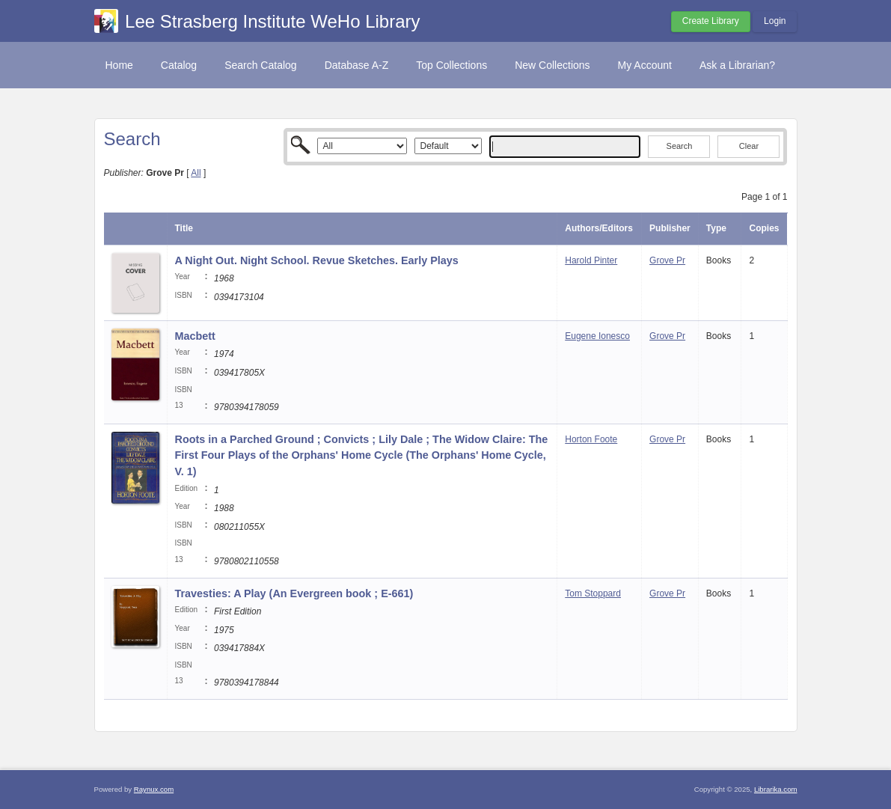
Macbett (195, 336)
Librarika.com (775, 789)
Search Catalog (260, 65)
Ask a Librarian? (737, 65)
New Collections (552, 65)
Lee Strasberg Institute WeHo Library (272, 21)
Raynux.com (154, 789)
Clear (749, 145)
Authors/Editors (599, 228)
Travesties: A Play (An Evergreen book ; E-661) (294, 593)
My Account (645, 65)
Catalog (179, 65)
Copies (764, 228)
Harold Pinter (591, 260)
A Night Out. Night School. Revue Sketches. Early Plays (317, 260)
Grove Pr (667, 260)
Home (119, 65)
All (195, 173)
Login (775, 21)
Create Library (710, 21)
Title (184, 228)
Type (716, 228)
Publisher (670, 228)
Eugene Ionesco (597, 336)
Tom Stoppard (593, 593)
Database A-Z (357, 65)
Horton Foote (591, 439)
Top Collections (451, 65)
